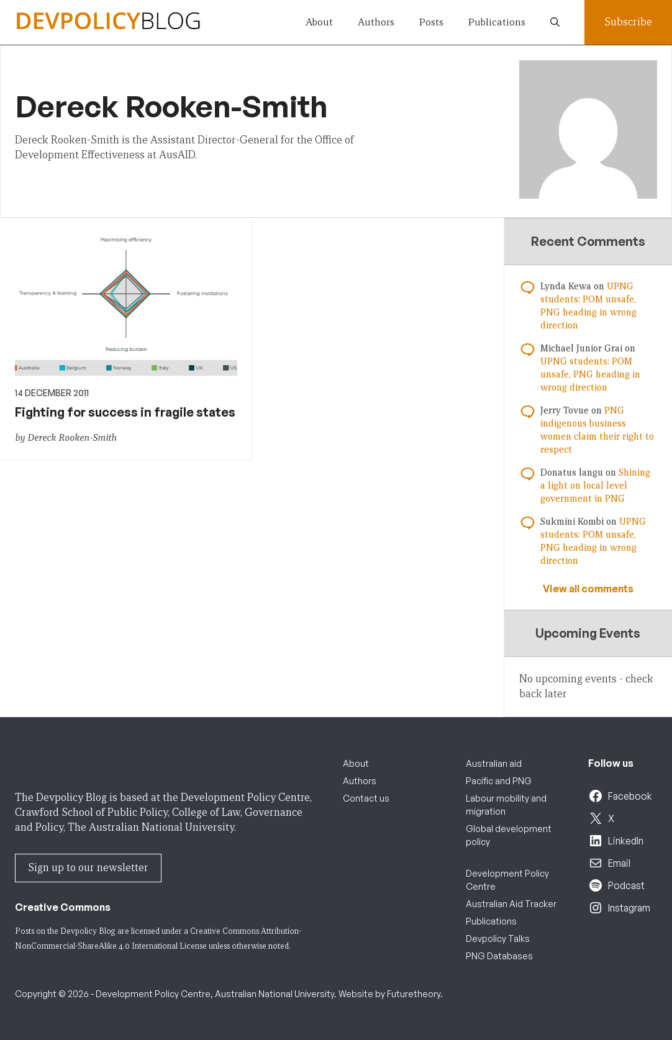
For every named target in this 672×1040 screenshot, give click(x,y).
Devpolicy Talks (498, 938)
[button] (555, 22)
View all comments (588, 588)
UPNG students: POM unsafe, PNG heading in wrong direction (590, 374)
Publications (496, 22)
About (319, 22)
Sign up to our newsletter (88, 867)
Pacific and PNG (499, 780)
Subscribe (628, 22)
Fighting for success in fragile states (125, 412)
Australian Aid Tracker (511, 903)
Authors (376, 22)
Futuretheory (413, 993)
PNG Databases (499, 956)
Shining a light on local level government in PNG (595, 485)
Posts (431, 22)
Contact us (366, 798)
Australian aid (494, 763)
